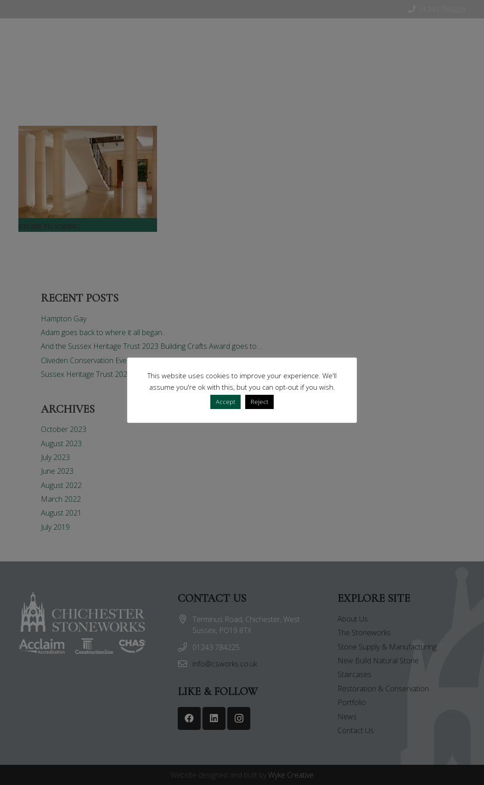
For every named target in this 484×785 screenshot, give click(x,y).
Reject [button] (259, 402)
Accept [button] (225, 402)
